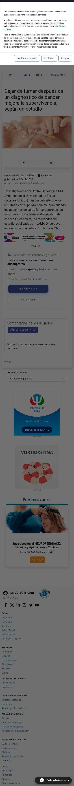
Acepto (65, 58)
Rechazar (49, 58)
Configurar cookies (27, 58)
